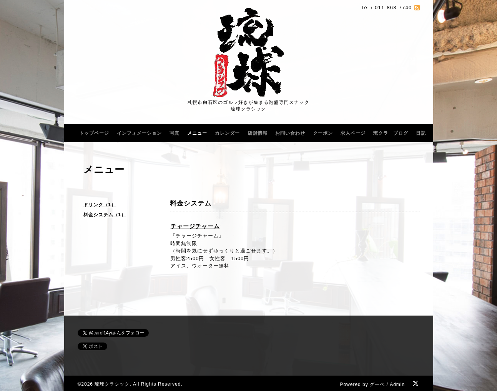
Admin (397, 384)
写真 (175, 133)
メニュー (197, 133)
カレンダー (227, 133)
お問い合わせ (290, 133)
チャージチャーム (195, 226)
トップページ (94, 133)
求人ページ (353, 133)
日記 (421, 133)
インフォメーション (139, 133)
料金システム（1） (104, 214)
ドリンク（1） (99, 204)
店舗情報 (258, 133)
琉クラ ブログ (390, 133)
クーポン (323, 133)
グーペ (377, 384)
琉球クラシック (112, 384)
